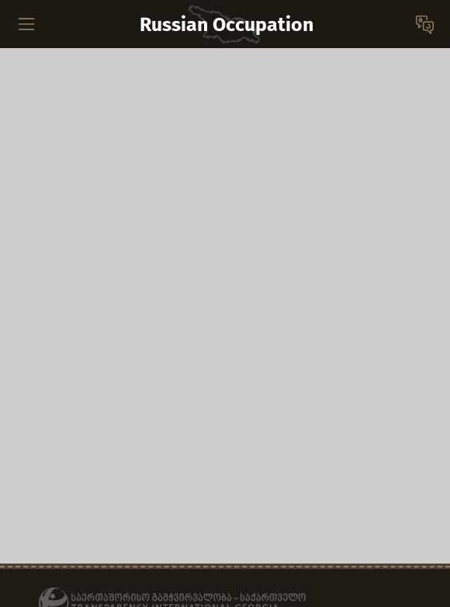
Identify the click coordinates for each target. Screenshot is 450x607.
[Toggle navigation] (26, 24)
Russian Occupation (226, 24)
